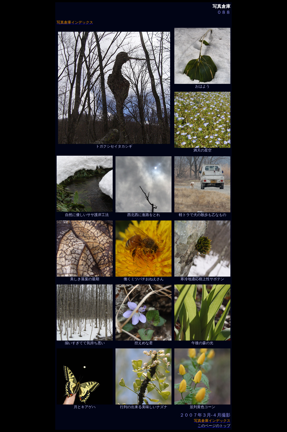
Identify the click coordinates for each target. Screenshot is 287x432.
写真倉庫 (221, 6)
